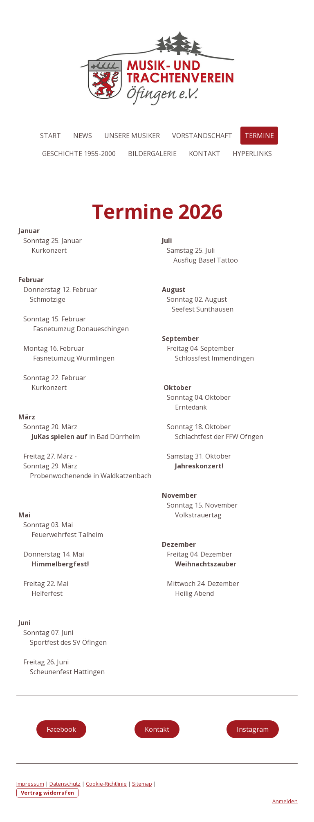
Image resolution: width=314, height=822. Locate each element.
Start (50, 135)
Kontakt (204, 153)
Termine (259, 135)
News (82, 135)
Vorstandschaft (202, 135)
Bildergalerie (152, 153)
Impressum (30, 783)
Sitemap (142, 783)
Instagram (253, 729)
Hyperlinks (252, 153)
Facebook (61, 729)
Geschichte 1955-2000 (79, 153)
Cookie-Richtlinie (106, 783)
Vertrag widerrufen (47, 792)
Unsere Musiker (132, 135)
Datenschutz (65, 783)
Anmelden (285, 801)
